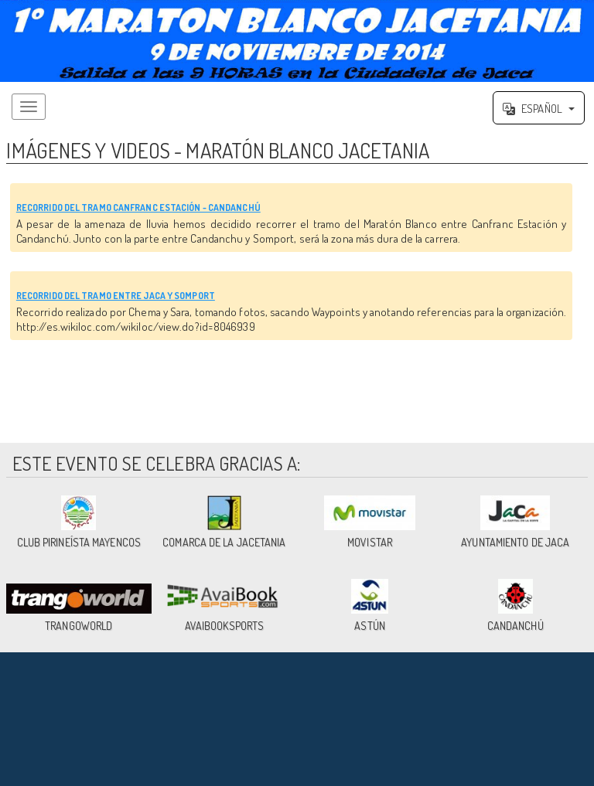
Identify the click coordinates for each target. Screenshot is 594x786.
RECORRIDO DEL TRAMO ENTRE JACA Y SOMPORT (244, 325)
